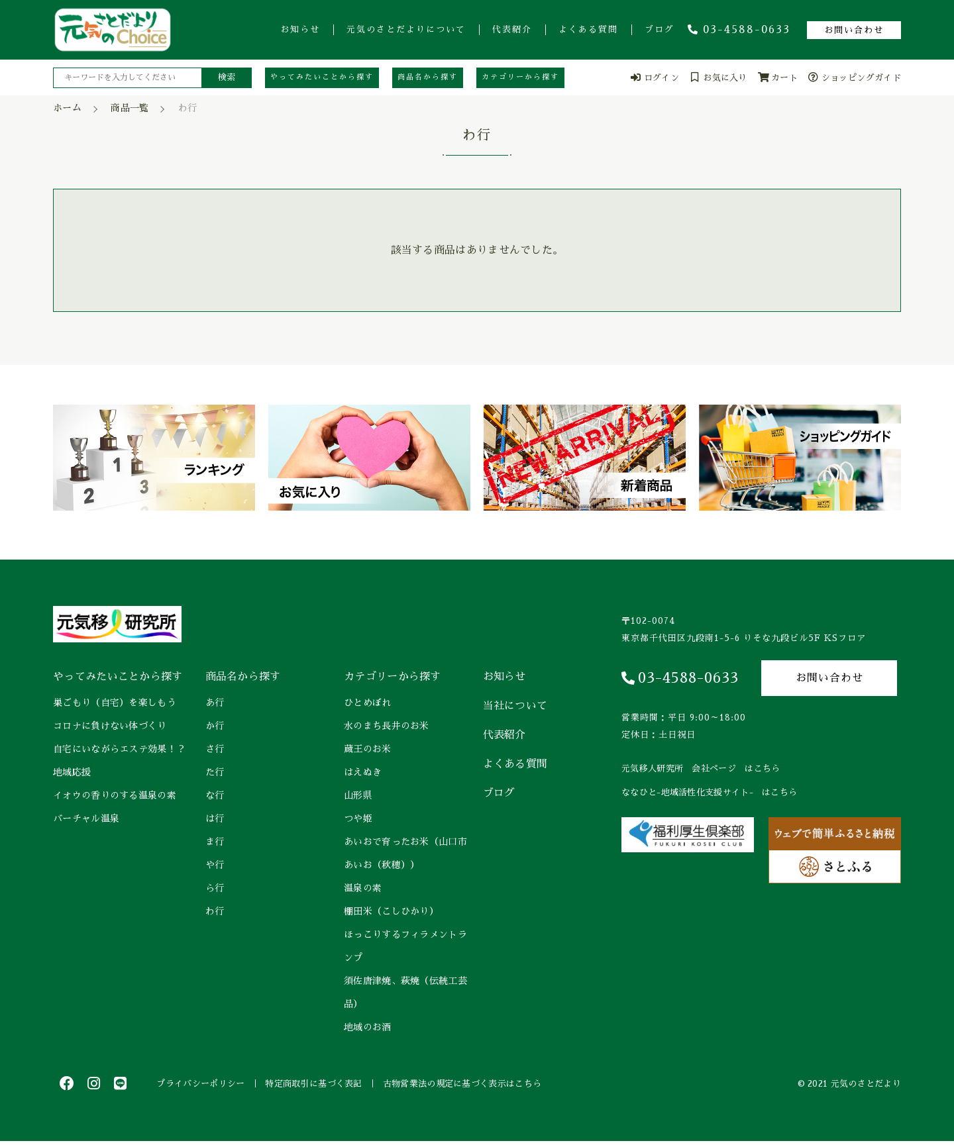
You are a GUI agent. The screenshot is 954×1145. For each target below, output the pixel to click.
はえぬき (363, 772)
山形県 (358, 795)
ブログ (659, 29)
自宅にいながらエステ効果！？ (119, 749)
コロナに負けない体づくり (110, 725)
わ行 (215, 911)
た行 (215, 772)
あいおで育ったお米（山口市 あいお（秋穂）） (407, 853)
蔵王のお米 (368, 749)
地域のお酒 (368, 1027)
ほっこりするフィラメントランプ (405, 946)
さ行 (215, 749)
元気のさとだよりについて (406, 29)
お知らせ (300, 29)
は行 (215, 818)
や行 (215, 865)
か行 (215, 725)
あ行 (215, 702)
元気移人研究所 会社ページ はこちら (700, 768)
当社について (515, 706)
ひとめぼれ (368, 702)
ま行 (215, 841)
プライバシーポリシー (204, 1085)
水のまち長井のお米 (386, 725)
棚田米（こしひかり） (391, 911)
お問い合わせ (854, 30)
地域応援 (72, 772)
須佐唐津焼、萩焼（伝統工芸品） (405, 992)
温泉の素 (363, 888)
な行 (215, 795)
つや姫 (358, 818)
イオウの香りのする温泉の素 (114, 795)
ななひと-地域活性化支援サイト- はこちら (709, 792)
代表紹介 (512, 29)
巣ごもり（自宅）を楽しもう (114, 702)
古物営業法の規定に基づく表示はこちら (477, 1085)
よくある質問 (588, 29)
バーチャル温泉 (86, 818)
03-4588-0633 (739, 30)
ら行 (215, 888)
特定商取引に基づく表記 (322, 1085)
